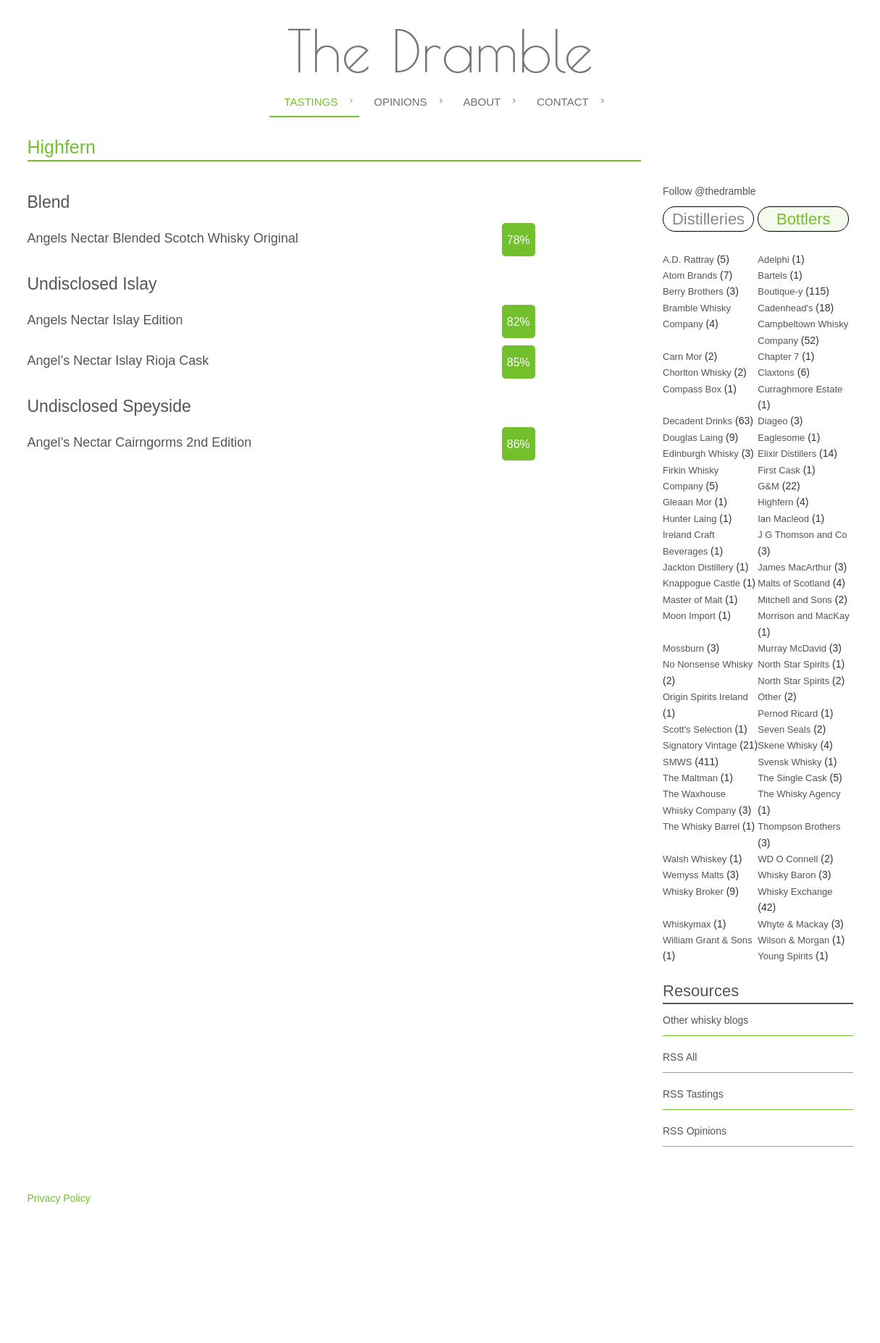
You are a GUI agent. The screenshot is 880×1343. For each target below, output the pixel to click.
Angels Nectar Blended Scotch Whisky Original (163, 238)
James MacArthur (794, 567)
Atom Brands (690, 275)
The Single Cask (792, 777)
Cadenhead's (785, 308)
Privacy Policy (59, 1198)
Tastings (311, 102)
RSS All (680, 1057)
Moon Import (689, 615)
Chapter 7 (778, 356)
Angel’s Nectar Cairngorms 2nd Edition (140, 442)
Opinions (400, 102)
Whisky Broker (693, 891)
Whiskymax (687, 924)
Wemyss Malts (693, 875)
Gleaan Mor (687, 502)
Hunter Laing (689, 518)
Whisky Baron (787, 875)
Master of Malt (692, 599)
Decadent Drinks (697, 421)
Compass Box (692, 389)
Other (769, 696)
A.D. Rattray (688, 259)
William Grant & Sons (708, 940)
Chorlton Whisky (697, 372)
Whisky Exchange (795, 891)
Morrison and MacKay (803, 615)
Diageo (772, 421)
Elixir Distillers (787, 453)
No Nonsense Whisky (708, 664)
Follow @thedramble (709, 191)
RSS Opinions (694, 1131)
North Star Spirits (793, 664)
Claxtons (776, 372)
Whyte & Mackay (793, 924)
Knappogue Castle (701, 583)
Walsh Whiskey (694, 859)
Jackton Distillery (698, 567)
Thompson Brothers (799, 826)
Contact (562, 102)
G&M (768, 486)
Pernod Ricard (788, 713)
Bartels (772, 275)
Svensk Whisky (789, 762)
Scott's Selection (697, 729)
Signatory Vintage (700, 745)
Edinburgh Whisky (701, 453)
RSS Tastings (693, 1094)
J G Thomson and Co (802, 534)
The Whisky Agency (799, 793)
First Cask (779, 470)
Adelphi (773, 259)
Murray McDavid (792, 648)
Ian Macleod (783, 518)
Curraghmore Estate (800, 389)
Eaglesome (781, 437)
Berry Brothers (693, 291)
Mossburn (683, 648)
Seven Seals (784, 729)
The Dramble (440, 51)
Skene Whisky (787, 745)
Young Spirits (785, 956)
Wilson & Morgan (793, 940)
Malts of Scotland (794, 583)
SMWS (677, 762)
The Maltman (690, 777)
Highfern (775, 502)
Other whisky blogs (705, 1020)
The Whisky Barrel (701, 826)
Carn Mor (682, 356)
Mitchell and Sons (795, 599)
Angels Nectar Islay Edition (105, 320)
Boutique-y (780, 291)
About (482, 102)
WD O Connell (788, 859)
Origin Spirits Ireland (705, 696)
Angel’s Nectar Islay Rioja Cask (118, 360)
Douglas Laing (693, 437)
